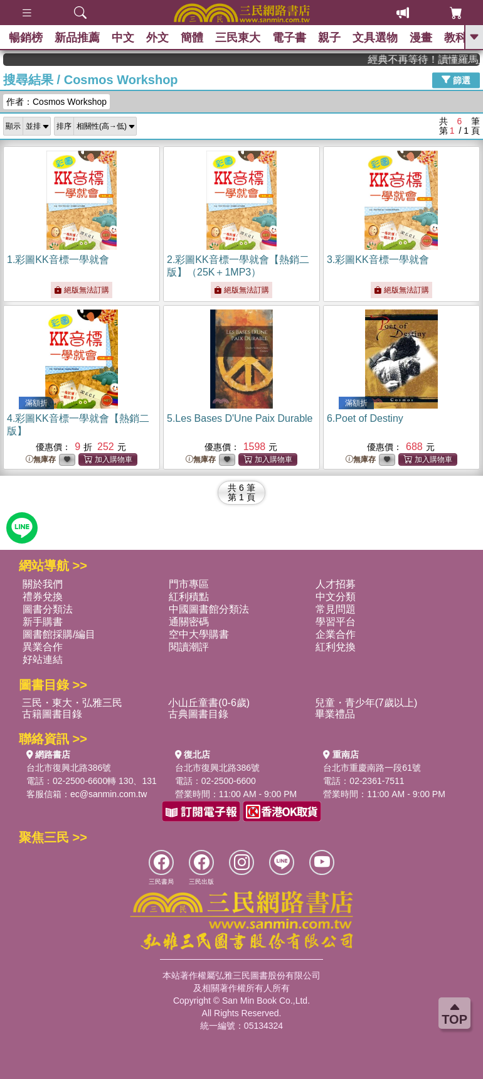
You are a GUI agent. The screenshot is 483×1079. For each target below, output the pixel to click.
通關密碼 (189, 621)
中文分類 (336, 596)
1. (58, 259)
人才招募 (336, 584)
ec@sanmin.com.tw (108, 794)
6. (365, 418)
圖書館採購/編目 (59, 634)
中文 (125, 37)
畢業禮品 (335, 714)
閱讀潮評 (189, 646)
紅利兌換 (336, 646)
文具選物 (380, 37)
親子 (334, 37)
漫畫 (427, 37)
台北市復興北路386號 (68, 768)
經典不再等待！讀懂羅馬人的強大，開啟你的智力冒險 (436, 59)
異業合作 (43, 646)
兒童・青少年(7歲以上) (366, 702)
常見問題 (336, 609)
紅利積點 (189, 596)
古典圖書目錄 (198, 714)
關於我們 (43, 584)
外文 (160, 37)
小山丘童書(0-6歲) (209, 702)
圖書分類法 (48, 609)
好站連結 (43, 659)
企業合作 (336, 634)
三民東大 (241, 37)
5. (240, 418)
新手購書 (43, 621)
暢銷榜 (26, 37)
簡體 (195, 37)
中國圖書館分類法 (209, 609)
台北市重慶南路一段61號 (372, 768)
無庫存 (41, 459)
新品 (78, 37)
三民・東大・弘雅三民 (72, 702)
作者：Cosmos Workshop (56, 102)
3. (378, 259)
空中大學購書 (199, 634)
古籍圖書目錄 (52, 714)
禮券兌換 (43, 596)
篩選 (456, 80)
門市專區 (189, 584)
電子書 (293, 37)
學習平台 (336, 621)
